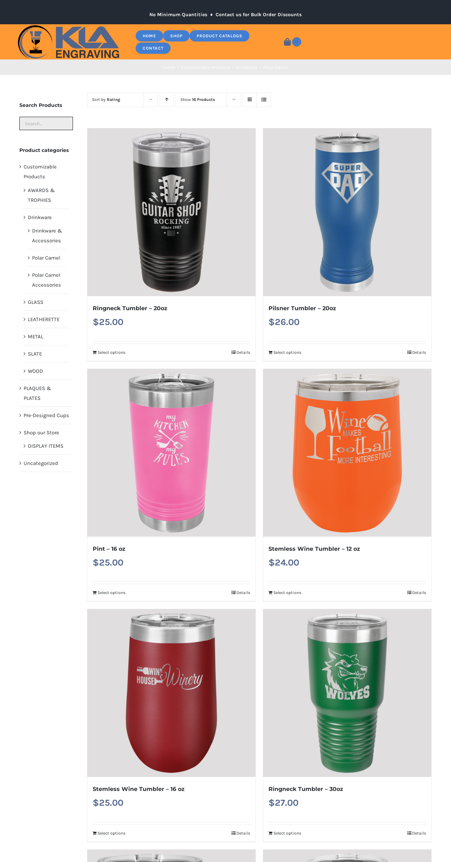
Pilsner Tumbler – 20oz (302, 308)
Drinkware (40, 217)
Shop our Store (41, 432)
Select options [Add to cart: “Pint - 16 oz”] (111, 592)
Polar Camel (46, 258)
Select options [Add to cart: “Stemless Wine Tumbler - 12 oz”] (287, 592)
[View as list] (264, 100)
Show (197, 99)
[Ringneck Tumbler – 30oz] (347, 693)
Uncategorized (41, 463)
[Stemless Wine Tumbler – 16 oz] (171, 693)
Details (243, 352)
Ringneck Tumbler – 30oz (305, 789)
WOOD (35, 371)
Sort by (106, 99)
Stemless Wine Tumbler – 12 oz (314, 548)
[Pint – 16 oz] (171, 453)
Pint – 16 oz (109, 548)
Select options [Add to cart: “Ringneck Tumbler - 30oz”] (287, 833)
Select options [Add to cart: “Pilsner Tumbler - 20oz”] (287, 352)
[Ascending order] (166, 99)
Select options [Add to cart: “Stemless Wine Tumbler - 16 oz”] (111, 833)
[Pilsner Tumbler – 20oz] (347, 212)
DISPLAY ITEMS (45, 446)
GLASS (35, 302)
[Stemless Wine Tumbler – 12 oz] (347, 453)
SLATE (35, 354)
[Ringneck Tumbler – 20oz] (171, 212)
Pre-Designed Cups (46, 415)
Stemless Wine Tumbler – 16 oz (139, 789)
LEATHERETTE (44, 319)
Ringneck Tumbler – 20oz (130, 308)
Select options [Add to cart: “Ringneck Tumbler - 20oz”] (111, 352)
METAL (35, 336)
